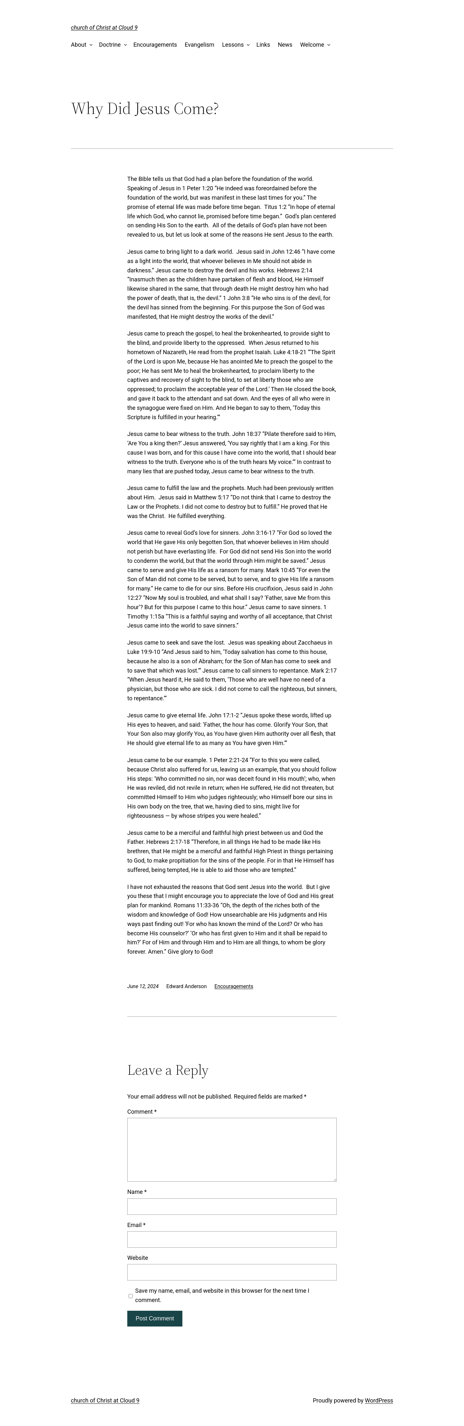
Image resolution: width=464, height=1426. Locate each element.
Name (137, 1191)
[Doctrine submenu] (124, 45)
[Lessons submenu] (247, 45)
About (78, 44)
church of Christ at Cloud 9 (104, 27)
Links (263, 44)
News (285, 44)
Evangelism (199, 44)
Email (136, 1225)
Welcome (312, 44)
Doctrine (110, 44)
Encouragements (155, 44)
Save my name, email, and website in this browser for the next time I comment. (222, 1295)
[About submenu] (89, 45)
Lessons (233, 44)
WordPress (379, 1400)
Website (137, 1257)
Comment (142, 1111)
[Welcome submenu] (327, 45)
